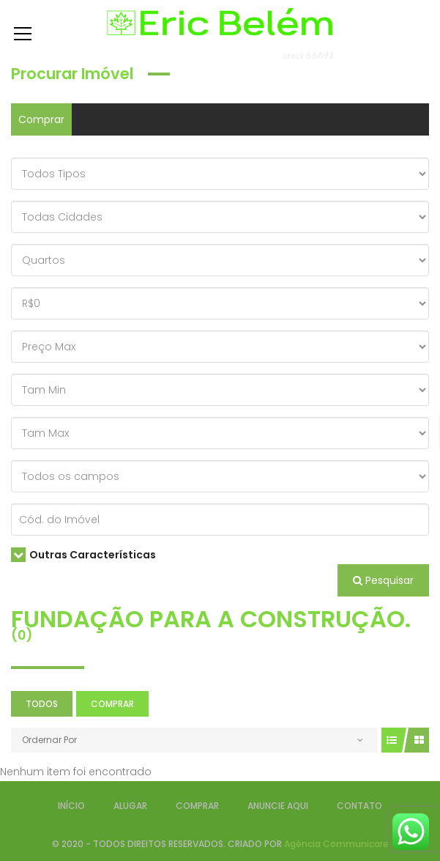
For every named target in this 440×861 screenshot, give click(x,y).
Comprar (41, 119)
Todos (42, 704)
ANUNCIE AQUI (277, 805)
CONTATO (359, 805)
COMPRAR (197, 805)
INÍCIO (71, 805)
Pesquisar (383, 580)
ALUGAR (130, 805)
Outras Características (83, 554)
